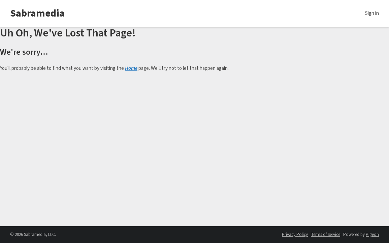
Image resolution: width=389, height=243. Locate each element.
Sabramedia (37, 13)
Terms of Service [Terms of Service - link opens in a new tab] (325, 235)
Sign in (372, 13)
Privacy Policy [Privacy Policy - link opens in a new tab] (295, 235)
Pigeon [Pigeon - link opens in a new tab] (372, 235)
